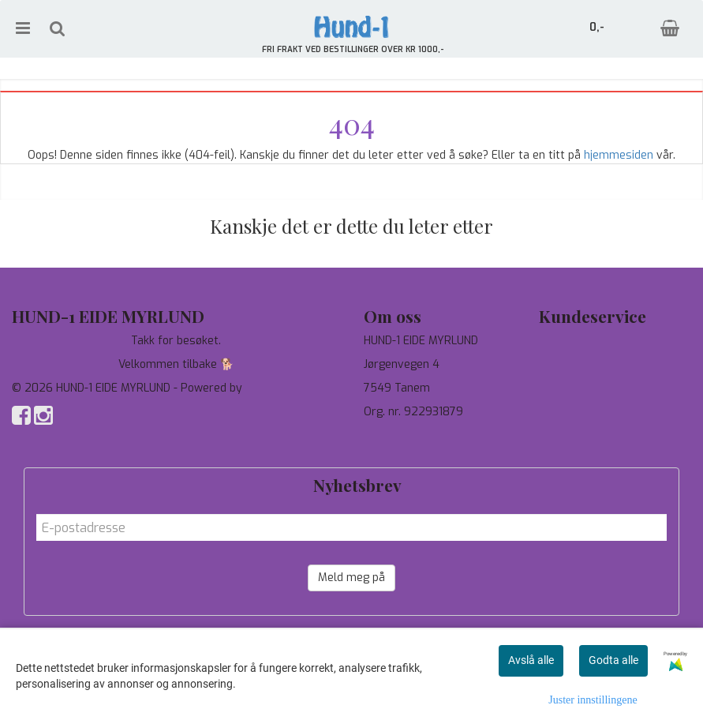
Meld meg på (351, 577)
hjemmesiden (618, 155)
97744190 (389, 435)
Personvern (569, 364)
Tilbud (554, 340)
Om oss (559, 388)
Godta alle (613, 660)
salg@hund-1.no (403, 451)
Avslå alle (531, 660)
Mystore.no (275, 388)
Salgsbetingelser (582, 411)
